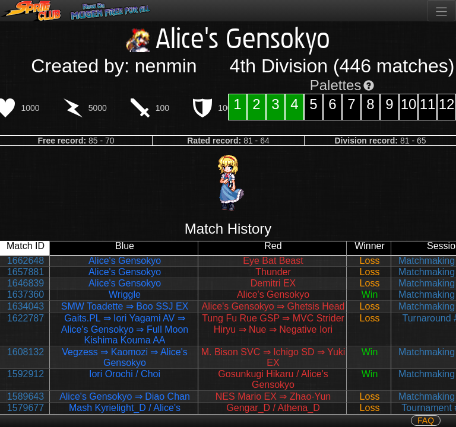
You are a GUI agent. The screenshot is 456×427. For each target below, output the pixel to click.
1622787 (25, 318)
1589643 (25, 396)
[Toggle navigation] (441, 10)
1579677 (25, 408)
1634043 (25, 306)
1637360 (25, 294)
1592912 (25, 374)
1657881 (25, 272)
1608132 (25, 352)
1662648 (25, 261)
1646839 (25, 283)
